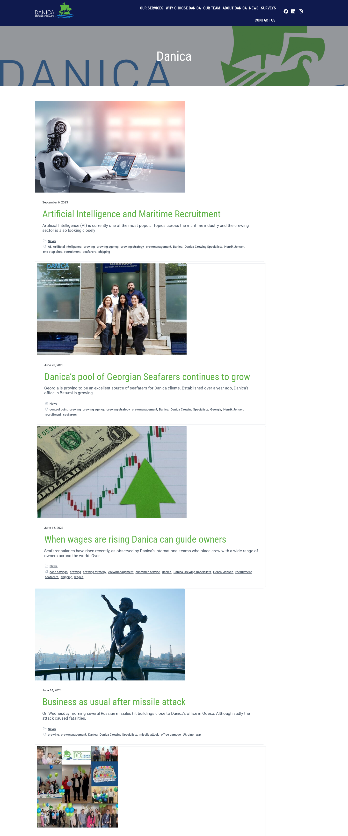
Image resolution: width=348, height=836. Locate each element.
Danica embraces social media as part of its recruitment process (265, 613)
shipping (104, 270)
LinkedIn (277, 692)
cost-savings (247, 245)
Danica (75, 260)
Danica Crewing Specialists (62, 265)
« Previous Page (128, 748)
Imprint (96, 817)
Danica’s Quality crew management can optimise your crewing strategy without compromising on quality (173, 622)
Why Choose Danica (183, 8)
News (254, 8)
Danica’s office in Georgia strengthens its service (74, 608)
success (188, 502)
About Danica (235, 8)
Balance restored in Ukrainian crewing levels (265, 371)
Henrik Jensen (93, 265)
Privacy (46, 817)
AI (49, 250)
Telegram (269, 697)
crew (241, 431)
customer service (273, 250)
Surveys (268, 8)
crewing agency (54, 255)
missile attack (92, 431)
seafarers (89, 270)
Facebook (280, 687)
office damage (53, 436)
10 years (149, 487)
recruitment (72, 270)
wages (285, 260)
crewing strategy (78, 255)
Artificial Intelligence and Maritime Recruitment (72, 191)
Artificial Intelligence (67, 250)
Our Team (211, 8)
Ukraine (70, 436)
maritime (144, 502)
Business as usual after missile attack (76, 371)
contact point (152, 250)
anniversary (165, 487)
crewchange (160, 701)
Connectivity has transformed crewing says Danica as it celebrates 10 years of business (171, 413)
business (181, 487)
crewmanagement (55, 260)
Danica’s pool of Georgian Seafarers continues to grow (171, 191)
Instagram (262, 692)
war (80, 436)
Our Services (151, 8)
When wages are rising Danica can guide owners (265, 186)
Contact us (265, 20)
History (80, 817)
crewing (89, 250)
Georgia (183, 260)
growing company (190, 497)
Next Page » (222, 748)
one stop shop (52, 270)
